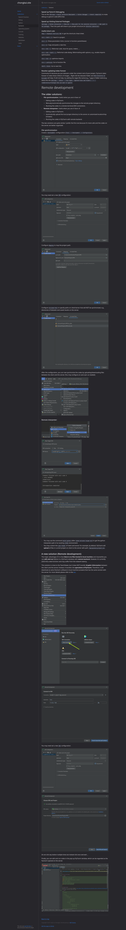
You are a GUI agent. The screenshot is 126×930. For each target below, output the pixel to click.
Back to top (45, 919)
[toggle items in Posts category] (37, 46)
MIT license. (73, 922)
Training (20, 34)
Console (20, 31)
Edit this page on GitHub (48, 926)
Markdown (21, 40)
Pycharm (21, 26)
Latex (20, 43)
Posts (19, 46)
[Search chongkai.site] (63, 2)
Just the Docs (27, 926)
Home (19, 11)
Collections (20, 14)
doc (74, 572)
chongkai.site (24, 2)
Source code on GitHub (103, 2)
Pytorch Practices (23, 17)
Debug (20, 20)
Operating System (23, 29)
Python (20, 23)
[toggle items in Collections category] (37, 14)
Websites (21, 37)
